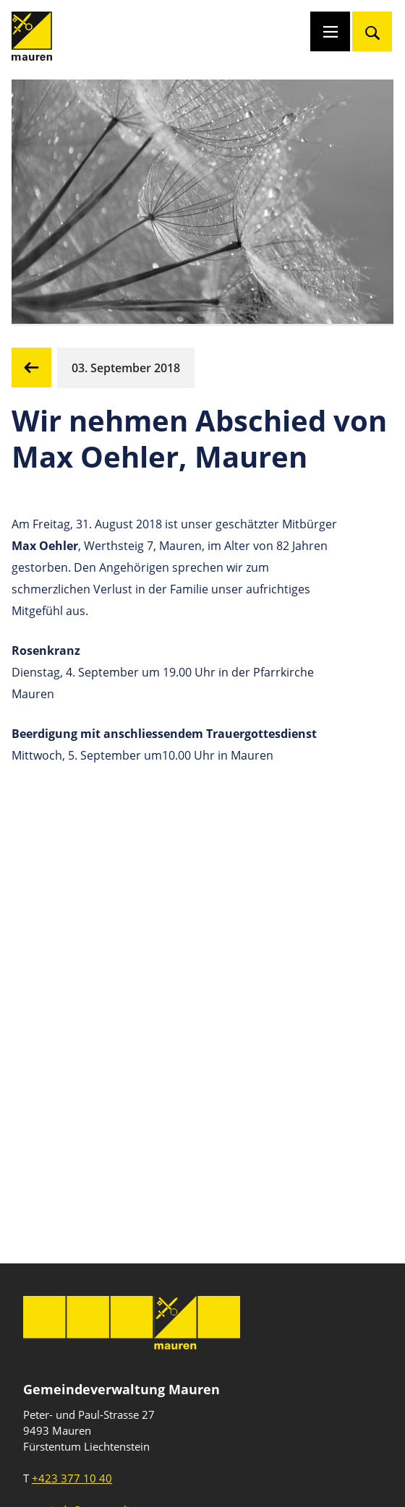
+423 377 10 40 (72, 1478)
